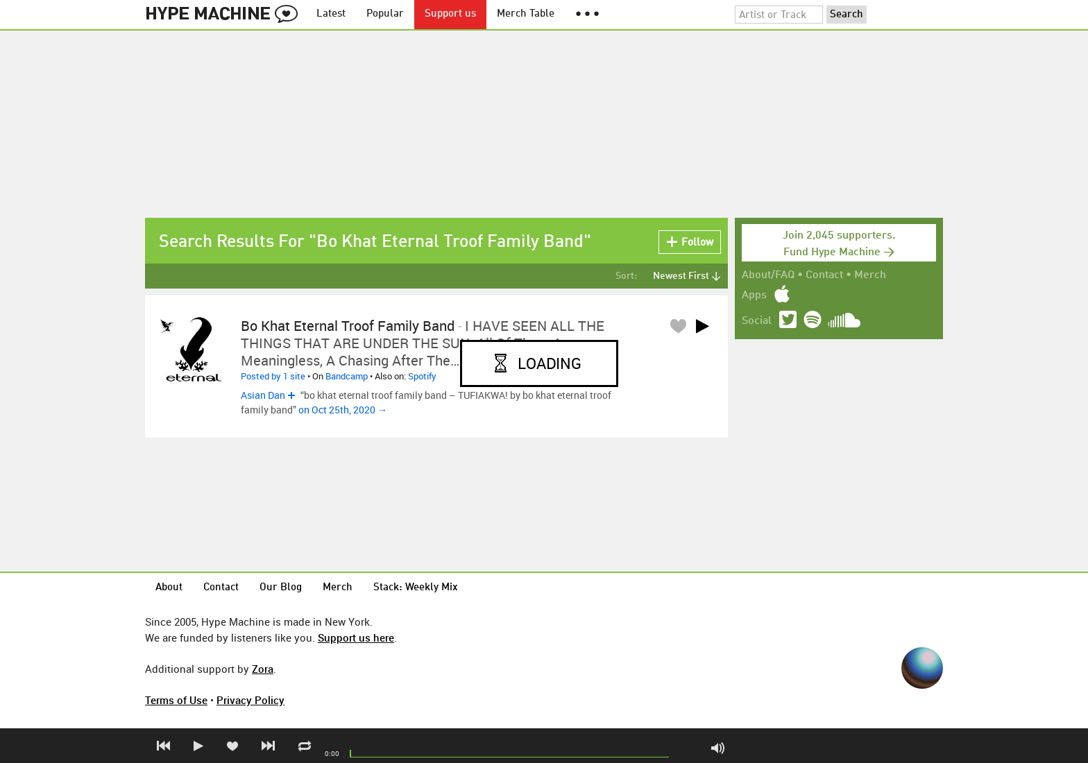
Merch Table (525, 14)
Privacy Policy (250, 700)
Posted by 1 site (273, 376)
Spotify (422, 376)
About (168, 588)
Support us (450, 14)
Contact (824, 275)
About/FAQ (768, 275)
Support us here (356, 637)
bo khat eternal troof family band (347, 325)
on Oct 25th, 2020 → (342, 409)
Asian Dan (263, 395)
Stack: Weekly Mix (415, 588)
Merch (870, 275)
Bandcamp (346, 376)
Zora (262, 669)
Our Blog (281, 588)
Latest (331, 14)
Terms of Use (176, 700)
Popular (385, 14)
